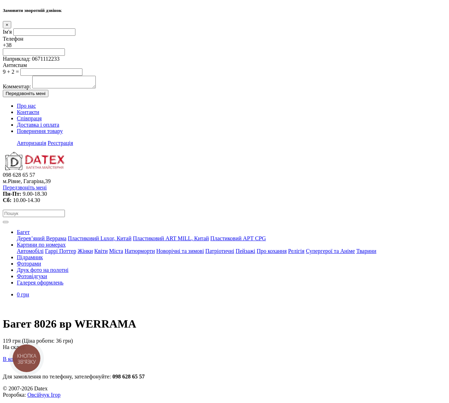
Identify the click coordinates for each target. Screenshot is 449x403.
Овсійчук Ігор (43, 397)
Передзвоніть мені (26, 95)
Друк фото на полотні (42, 272)
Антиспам (15, 65)
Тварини (366, 253)
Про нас (26, 108)
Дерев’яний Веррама (41, 240)
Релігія (296, 253)
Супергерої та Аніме (330, 253)
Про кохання (272, 253)
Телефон (13, 39)
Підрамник (30, 259)
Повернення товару (40, 133)
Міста (116, 253)
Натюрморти (140, 253)
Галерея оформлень (40, 285)
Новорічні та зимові (180, 253)
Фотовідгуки (32, 278)
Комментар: (17, 89)
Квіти (101, 253)
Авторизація (31, 145)
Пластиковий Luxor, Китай (99, 240)
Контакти (28, 114)
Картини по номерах (41, 247)
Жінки (85, 253)
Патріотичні (219, 253)
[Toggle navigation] (5, 224)
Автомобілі (30, 253)
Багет (23, 234)
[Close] (7, 24)
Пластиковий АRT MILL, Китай (171, 240)
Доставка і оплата (38, 127)
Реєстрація (60, 145)
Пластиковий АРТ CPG (238, 240)
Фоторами (29, 266)
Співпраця (29, 120)
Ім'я (7, 32)
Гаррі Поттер (60, 253)
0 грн (23, 297)
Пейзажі (245, 253)
